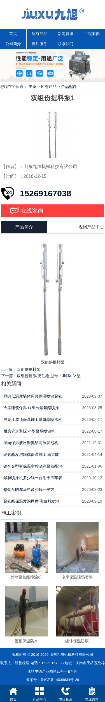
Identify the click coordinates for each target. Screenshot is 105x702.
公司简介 (13, 43)
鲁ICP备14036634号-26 (60, 680)
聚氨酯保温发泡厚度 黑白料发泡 (31, 501)
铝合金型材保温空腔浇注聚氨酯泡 (32, 466)
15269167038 (45, 193)
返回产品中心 (91, 226)
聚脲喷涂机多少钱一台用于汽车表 (32, 477)
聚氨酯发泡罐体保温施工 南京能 (31, 454)
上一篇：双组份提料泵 (20, 369)
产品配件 (69, 86)
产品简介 (24, 227)
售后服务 (39, 43)
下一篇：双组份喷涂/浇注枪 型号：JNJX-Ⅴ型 (41, 376)
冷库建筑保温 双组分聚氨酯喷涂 (31, 407)
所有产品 (39, 33)
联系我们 (65, 43)
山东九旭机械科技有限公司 (71, 654)
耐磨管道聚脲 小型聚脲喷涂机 (29, 431)
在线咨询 (32, 210)
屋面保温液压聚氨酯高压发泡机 (30, 442)
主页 (32, 86)
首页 (13, 33)
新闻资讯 (65, 33)
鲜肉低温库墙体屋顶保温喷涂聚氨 (32, 396)
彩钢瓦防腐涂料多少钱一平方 (28, 489)
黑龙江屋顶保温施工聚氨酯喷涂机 (32, 419)
